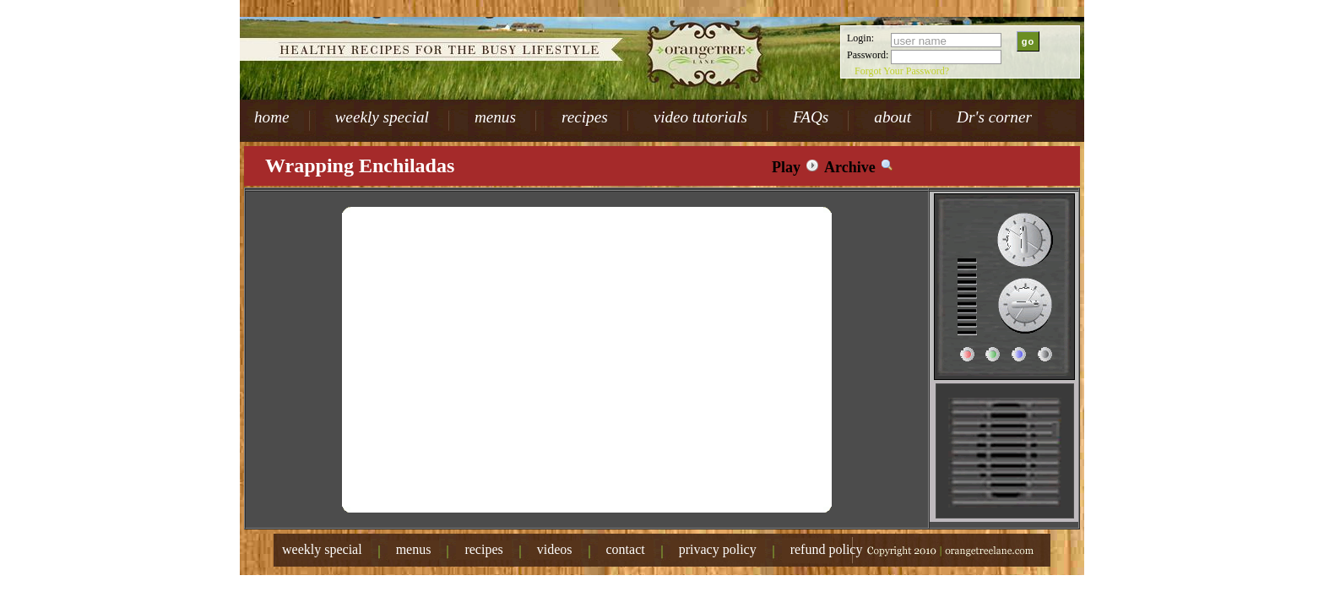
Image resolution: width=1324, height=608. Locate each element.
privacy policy (718, 549)
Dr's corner (994, 117)
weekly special (382, 117)
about (892, 117)
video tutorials (700, 117)
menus (495, 117)
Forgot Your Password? (902, 71)
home (272, 117)
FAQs (810, 117)
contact (625, 549)
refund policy (826, 549)
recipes (585, 117)
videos (554, 549)
